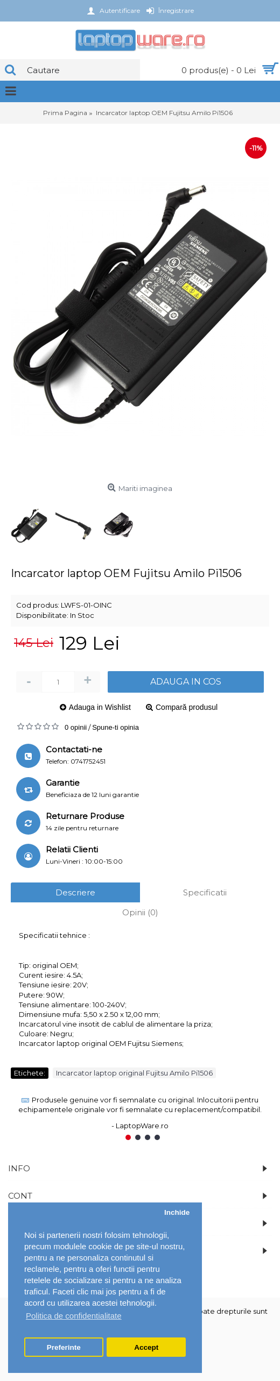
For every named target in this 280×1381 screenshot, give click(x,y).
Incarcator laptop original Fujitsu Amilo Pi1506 (134, 1073)
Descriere (75, 892)
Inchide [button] (177, 1212)
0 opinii (76, 727)
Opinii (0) (140, 912)
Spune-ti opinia (115, 727)
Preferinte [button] (64, 1347)
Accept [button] (146, 1347)
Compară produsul (187, 707)
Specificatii (205, 892)
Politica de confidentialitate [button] (74, 1315)
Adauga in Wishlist (100, 707)
